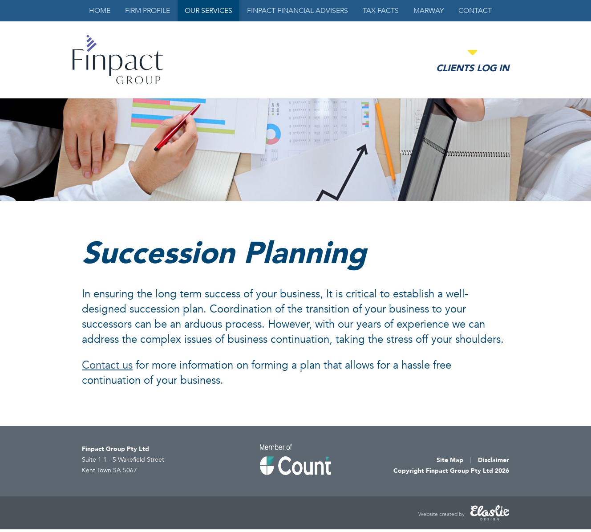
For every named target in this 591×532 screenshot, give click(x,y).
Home (99, 11)
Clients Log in (472, 68)
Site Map (450, 460)
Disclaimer (493, 460)
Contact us (107, 365)
